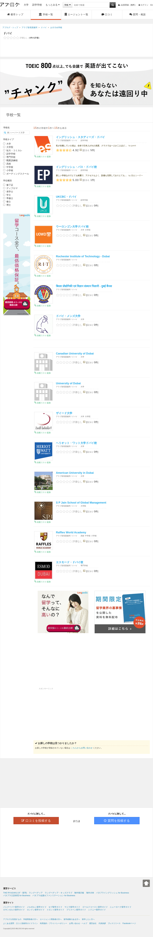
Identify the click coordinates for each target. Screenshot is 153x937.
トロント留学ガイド (55, 910)
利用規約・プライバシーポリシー (53, 923)
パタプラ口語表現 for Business (16, 895)
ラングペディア (36, 893)
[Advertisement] (76, 50)
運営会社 (92, 923)
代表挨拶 (102, 923)
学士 (7, 195)
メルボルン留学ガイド (37, 907)
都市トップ (15, 14)
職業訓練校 (10, 160)
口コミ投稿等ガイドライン (27, 923)
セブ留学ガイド (55, 907)
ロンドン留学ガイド (36, 910)
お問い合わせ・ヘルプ (78, 923)
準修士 (8, 198)
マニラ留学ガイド (72, 907)
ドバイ (7, 33)
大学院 (8, 147)
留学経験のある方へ (72, 919)
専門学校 (9, 157)
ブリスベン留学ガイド (76, 910)
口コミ (107, 14)
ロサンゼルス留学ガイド (14, 910)
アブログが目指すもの (12, 919)
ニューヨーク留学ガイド (120, 907)
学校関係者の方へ (30, 919)
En (151, 5)
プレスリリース (114, 923)
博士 (7, 205)
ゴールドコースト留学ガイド (95, 907)
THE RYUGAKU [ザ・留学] (15, 893)
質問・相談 (137, 14)
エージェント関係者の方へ (51, 919)
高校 (7, 163)
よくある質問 (8, 923)
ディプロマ (10, 188)
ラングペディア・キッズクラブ (58, 893)
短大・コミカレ (12, 150)
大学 (26, 4)
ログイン (143, 5)
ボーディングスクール (16, 173)
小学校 (8, 170)
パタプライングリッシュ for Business (112, 893)
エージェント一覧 (76, 14)
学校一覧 (46, 14)
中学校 (8, 167)
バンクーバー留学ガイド (14, 907)
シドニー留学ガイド (97, 910)
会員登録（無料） (127, 5)
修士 (7, 201)
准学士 (8, 191)
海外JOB (90, 893)
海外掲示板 (79, 893)
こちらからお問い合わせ (82, 748)
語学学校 (37, 4)
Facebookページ (129, 923)
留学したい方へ (88, 919)
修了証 (8, 185)
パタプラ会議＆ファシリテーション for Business (53, 895)
